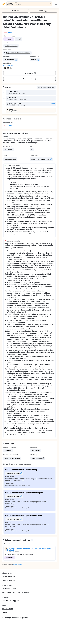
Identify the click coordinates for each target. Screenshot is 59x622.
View (52, 103)
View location (30, 79)
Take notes (29, 73)
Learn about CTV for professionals (15, 592)
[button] (11, 46)
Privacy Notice (7, 609)
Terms (4, 613)
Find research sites (9, 588)
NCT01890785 (8, 65)
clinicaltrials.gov (17, 564)
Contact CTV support (10, 601)
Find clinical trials (8, 576)
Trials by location (8, 580)
